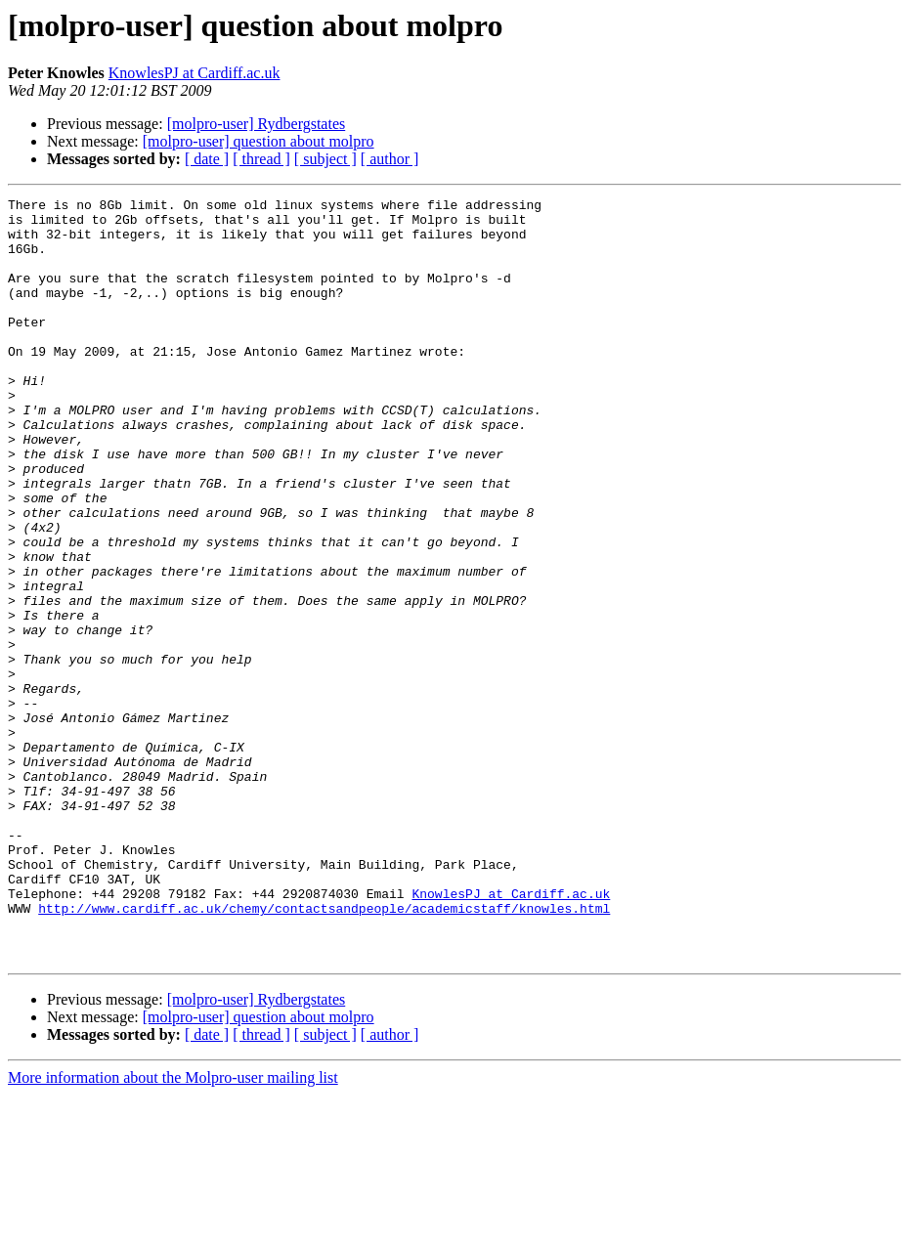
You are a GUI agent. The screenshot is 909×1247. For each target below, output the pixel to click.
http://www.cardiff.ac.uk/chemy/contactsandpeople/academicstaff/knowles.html (324, 1051)
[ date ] (207, 158)
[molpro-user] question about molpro (258, 141)
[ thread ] (261, 158)
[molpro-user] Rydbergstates (256, 123)
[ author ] (390, 158)
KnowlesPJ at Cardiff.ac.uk (194, 72)
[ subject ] (325, 158)
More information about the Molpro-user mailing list (173, 1230)
